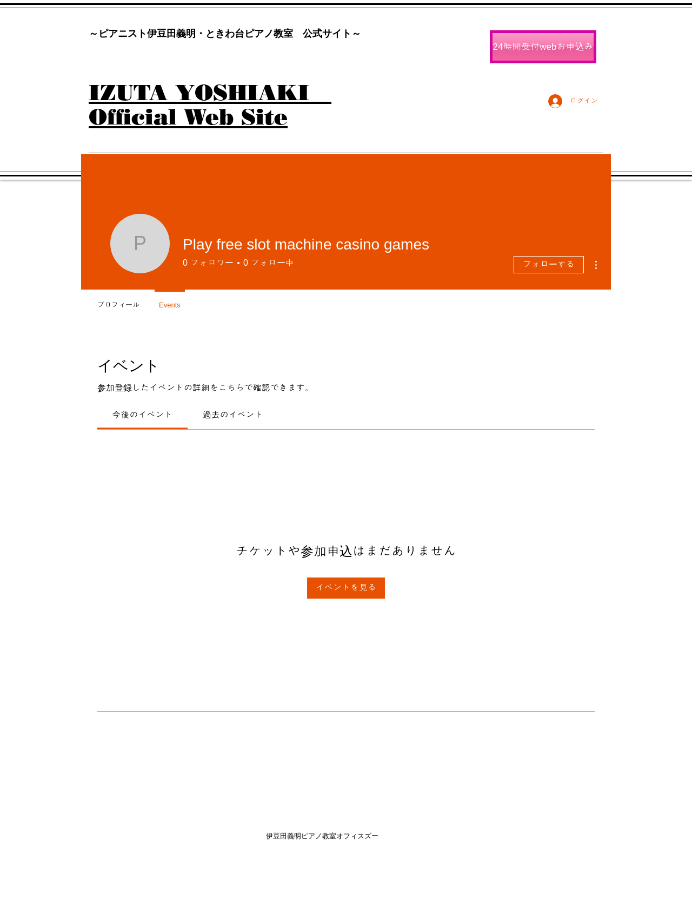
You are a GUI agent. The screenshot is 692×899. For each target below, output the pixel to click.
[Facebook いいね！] (553, 115)
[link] (142, 414)
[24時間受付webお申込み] (543, 46)
